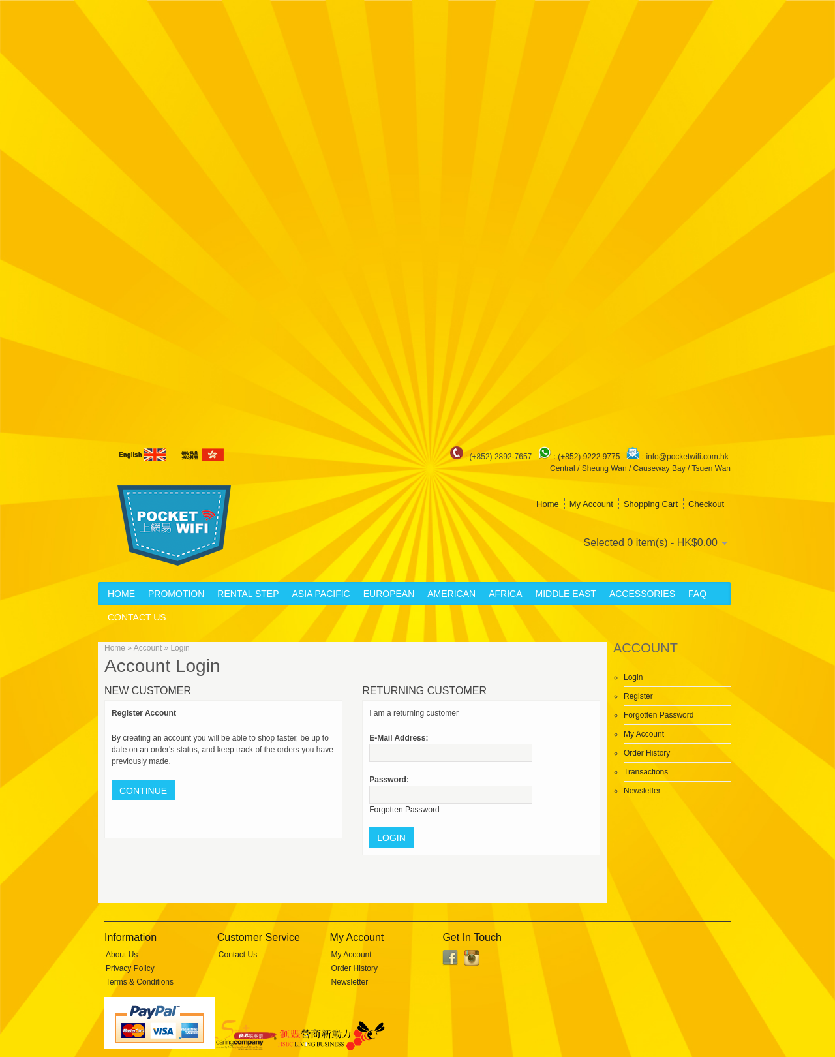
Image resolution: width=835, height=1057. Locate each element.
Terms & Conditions (140, 982)
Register (638, 696)
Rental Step (248, 594)
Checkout (706, 504)
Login (633, 677)
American (451, 594)
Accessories (642, 594)
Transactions (646, 771)
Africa (505, 594)
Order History (647, 753)
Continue (143, 791)
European (389, 594)
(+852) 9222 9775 (590, 456)
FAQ (697, 594)
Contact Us (137, 617)
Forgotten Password (658, 715)
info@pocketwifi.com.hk (687, 456)
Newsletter (642, 790)
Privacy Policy (130, 968)
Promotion (176, 594)
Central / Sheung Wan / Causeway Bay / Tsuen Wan (640, 468)
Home (547, 504)
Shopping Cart (651, 504)
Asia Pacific (321, 594)
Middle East (566, 594)
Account (148, 647)
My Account (591, 504)
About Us (122, 954)
